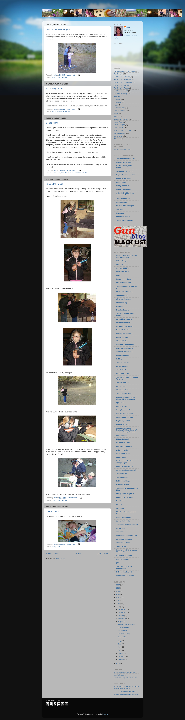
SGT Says (120, 508)
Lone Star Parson (122, 272)
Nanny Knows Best (123, 189)
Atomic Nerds (121, 370)
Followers (117, 96)
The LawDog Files (123, 198)
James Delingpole (123, 521)
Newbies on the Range (122, 119)
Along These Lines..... (124, 355)
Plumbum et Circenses (124, 497)
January (121, 659)
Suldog (119, 359)
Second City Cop (122, 264)
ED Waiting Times (54, 88)
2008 (118, 663)
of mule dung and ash (124, 417)
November (122, 612)
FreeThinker (120, 501)
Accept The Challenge (124, 466)
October (121, 616)
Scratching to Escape (124, 279)
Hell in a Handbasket (124, 572)
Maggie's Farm (121, 202)
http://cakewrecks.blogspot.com (125, 672)
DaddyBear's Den (122, 186)
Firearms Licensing (120, 94)
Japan (116, 105)
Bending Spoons (122, 310)
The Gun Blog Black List (125, 158)
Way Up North (121, 341)
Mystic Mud (120, 528)
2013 (118, 594)
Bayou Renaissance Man (125, 175)
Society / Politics (119, 133)
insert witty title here (124, 539)
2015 (118, 591)
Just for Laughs (119, 108)
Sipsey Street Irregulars (125, 494)
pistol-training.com (123, 299)
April (120, 650)
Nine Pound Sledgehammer (126, 535)
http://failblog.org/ (120, 675)
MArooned (120, 213)
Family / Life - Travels (121, 88)
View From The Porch (124, 171)
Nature (116, 116)
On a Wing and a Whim (124, 326)
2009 (118, 607)
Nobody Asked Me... (123, 162)
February (121, 656)
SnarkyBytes (121, 546)
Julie (128, 27)
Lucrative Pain (121, 406)
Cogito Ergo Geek (123, 421)
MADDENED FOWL (123, 453)
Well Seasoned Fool (123, 282)
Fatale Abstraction (123, 330)
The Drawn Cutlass (123, 390)
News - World (118, 127)
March (120, 653)
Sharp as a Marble (123, 216)
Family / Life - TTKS (121, 91)
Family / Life (56, 77)
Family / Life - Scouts (121, 85)
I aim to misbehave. (123, 323)
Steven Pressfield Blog (124, 292)
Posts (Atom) (60, 558)
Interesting (117, 102)
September (122, 619)
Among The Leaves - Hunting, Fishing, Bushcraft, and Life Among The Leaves (127, 430)
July (119, 641)
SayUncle (119, 209)
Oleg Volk (119, 306)
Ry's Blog (120, 403)
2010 (118, 603)
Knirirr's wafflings (123, 481)
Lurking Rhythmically (124, 333)
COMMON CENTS (123, 268)
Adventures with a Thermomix (124, 71)
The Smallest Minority (124, 220)
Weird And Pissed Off (124, 446)
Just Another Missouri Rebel (127, 525)
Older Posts (102, 553)
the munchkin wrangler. (125, 206)
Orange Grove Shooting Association (126, 694)
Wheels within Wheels (124, 348)
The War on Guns (122, 383)
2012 (118, 597)
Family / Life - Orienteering (123, 82)
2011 (118, 600)
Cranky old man (122, 337)
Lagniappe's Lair (122, 373)
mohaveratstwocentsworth (126, 470)
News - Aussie (57, 112)
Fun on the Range (54, 184)
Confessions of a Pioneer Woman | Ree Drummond (125, 398)
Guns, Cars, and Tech (124, 410)
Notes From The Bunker (125, 575)
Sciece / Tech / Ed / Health (77, 173)
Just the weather (119, 111)
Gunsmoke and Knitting (125, 344)
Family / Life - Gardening (122, 79)
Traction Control (122, 362)
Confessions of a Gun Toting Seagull (124, 462)
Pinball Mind (121, 457)
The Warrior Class (123, 543)
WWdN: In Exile (122, 366)
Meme (116, 113)
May (120, 647)
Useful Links (67, 112)
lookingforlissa (122, 435)
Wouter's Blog (121, 303)
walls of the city (122, 450)
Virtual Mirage (121, 261)
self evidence (121, 532)
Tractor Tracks (121, 474)
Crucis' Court (121, 386)
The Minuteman (122, 477)
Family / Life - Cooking (122, 77)
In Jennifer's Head (123, 443)
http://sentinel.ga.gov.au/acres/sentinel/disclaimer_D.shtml (126, 687)
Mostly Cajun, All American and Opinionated (126, 256)
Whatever (117, 139)
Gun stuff (64, 77)
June (120, 644)
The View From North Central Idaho (124, 567)
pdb (117, 563)
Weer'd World (121, 182)
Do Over (119, 504)
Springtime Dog (122, 295)
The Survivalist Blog (124, 393)
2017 (118, 585)
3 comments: (71, 170)
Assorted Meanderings (124, 352)
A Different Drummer (124, 555)
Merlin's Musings (122, 559)
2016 (118, 588)
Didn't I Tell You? (122, 439)
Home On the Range (123, 178)
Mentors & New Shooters (122, 149)
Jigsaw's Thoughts (59, 10)
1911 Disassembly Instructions (124, 691)
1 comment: (71, 75)
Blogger (105, 714)
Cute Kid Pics (52, 511)
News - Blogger (119, 125)
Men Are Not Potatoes (124, 413)
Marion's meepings (123, 517)
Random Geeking (122, 484)
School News (52, 123)
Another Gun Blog (123, 424)
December (122, 609)
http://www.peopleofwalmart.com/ (125, 678)
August (121, 622)
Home (78, 553)
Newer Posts (52, 553)
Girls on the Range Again (58, 29)
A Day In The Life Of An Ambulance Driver (125, 194)
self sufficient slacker (124, 319)
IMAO (118, 275)
